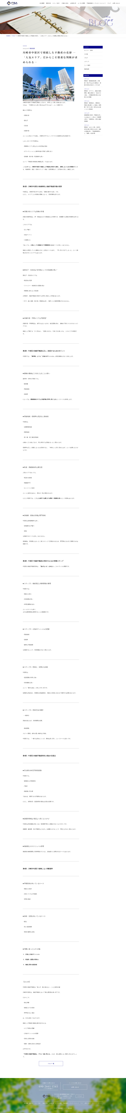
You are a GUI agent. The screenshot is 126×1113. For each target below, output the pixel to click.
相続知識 (32, 48)
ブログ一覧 (51, 1064)
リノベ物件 (87, 65)
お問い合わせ (116, 3)
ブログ (109, 3)
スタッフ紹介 (56, 3)
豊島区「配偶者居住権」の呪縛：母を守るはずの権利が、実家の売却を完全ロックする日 (93, 82)
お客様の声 (73, 3)
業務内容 (48, 3)
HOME (8, 36)
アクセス (79, 1096)
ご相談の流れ (64, 3)
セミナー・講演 (88, 50)
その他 (86, 54)
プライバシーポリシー (97, 1103)
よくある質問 (81, 3)
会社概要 (42, 3)
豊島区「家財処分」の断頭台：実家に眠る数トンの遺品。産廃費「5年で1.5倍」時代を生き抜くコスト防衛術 (93, 105)
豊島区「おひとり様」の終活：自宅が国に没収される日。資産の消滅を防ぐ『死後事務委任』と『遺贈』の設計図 (93, 129)
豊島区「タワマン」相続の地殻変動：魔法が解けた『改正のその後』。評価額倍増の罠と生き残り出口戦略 (93, 93)
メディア (86, 61)
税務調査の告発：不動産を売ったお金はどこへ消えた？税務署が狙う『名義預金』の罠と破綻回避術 (93, 117)
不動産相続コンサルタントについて (96, 3)
